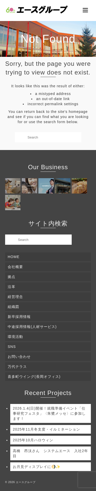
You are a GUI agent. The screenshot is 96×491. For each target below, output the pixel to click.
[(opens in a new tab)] (13, 186)
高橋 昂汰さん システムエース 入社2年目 (50, 453)
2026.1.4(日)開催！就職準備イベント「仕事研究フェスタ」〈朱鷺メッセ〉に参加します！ (49, 413)
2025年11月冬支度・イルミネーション (46, 429)
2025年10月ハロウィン (33, 440)
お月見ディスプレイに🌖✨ (36, 467)
